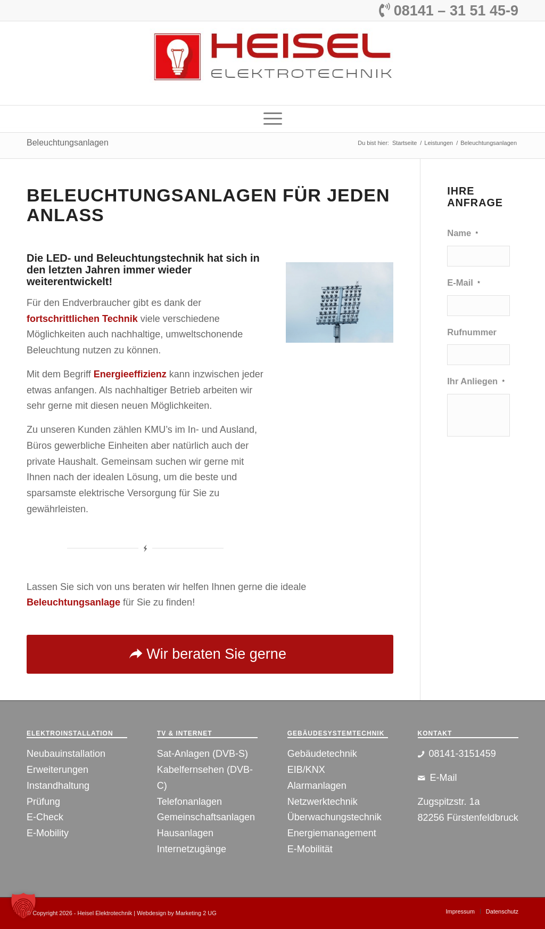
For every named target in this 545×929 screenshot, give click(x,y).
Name (462, 233)
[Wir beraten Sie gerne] (210, 654)
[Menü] (273, 119)
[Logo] (272, 63)
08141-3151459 (462, 753)
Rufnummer (472, 332)
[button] (23, 905)
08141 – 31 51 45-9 (448, 11)
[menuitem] (273, 119)
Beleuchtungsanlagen (68, 142)
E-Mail (463, 283)
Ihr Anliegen (476, 381)
